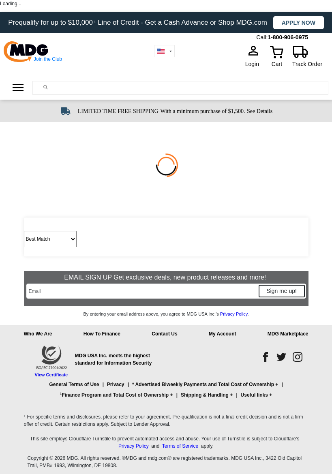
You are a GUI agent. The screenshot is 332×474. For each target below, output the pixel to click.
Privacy (115, 384)
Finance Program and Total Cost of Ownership (114, 395)
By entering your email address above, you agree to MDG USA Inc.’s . (165, 314)
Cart (277, 64)
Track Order (307, 64)
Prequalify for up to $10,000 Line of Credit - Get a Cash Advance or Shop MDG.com (138, 22)
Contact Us (164, 334)
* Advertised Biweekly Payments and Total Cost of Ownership (203, 384)
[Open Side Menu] (18, 87)
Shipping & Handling (205, 395)
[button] (166, 393)
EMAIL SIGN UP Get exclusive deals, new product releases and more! (166, 277)
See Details (259, 111)
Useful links (254, 395)
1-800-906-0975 (288, 37)
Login (254, 64)
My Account (222, 334)
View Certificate (51, 374)
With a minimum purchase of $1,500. (202, 111)
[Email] (142, 291)
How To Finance (102, 334)
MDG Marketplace (288, 334)
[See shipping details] (259, 111)
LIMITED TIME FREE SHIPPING (118, 111)
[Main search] (45, 87)
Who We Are (38, 334)
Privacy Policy (234, 314)
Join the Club (48, 59)
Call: (262, 37)
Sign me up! (281, 291)
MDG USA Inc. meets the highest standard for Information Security (113, 359)
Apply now (298, 22)
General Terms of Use (74, 384)
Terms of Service (180, 446)
